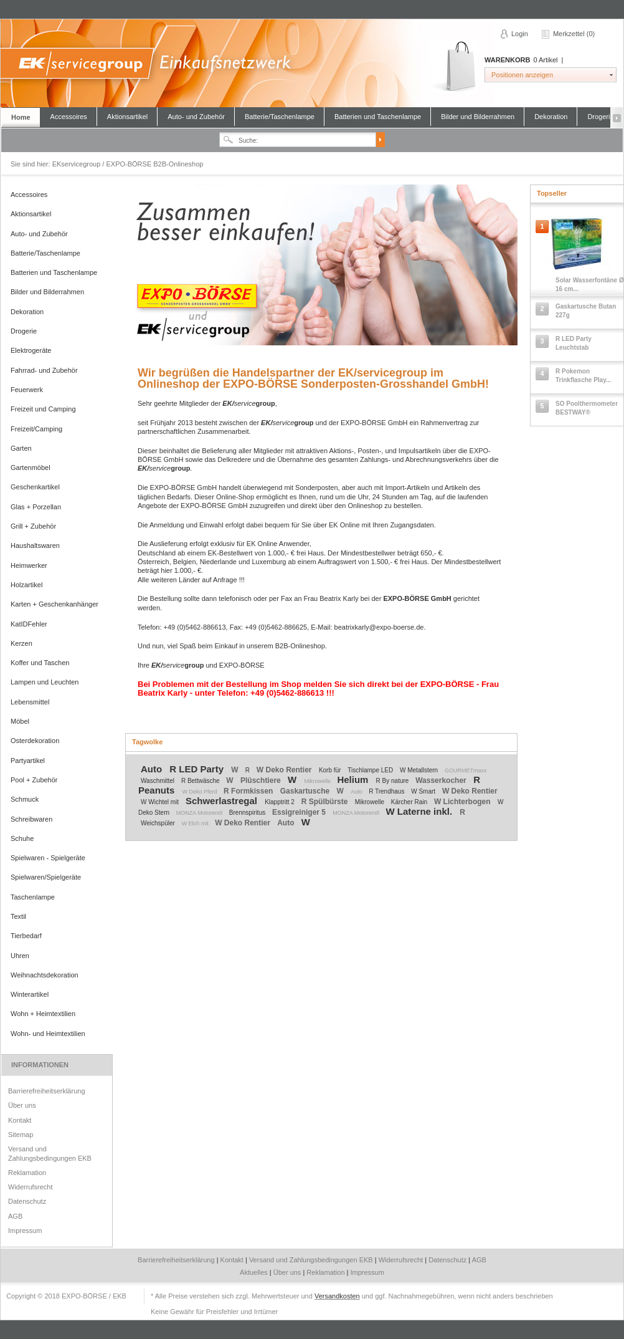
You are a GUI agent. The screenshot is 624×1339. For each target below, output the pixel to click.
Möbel (20, 721)
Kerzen (21, 643)
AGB (15, 1216)
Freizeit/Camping (36, 429)
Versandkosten (337, 1296)
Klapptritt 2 (280, 802)
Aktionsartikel (127, 116)
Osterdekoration (35, 740)
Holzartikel (26, 584)
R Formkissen (249, 791)
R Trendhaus (387, 791)
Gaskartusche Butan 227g (585, 311)
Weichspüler (159, 823)
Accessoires (68, 116)
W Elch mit (196, 823)
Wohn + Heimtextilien (43, 1013)
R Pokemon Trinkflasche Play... (583, 375)
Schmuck (25, 799)
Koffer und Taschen (40, 662)
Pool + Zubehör (34, 780)
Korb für (331, 770)
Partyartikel (28, 760)
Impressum (25, 1230)
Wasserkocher (441, 780)
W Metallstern (420, 770)
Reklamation (27, 1172)
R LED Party (197, 769)
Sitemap (20, 1134)
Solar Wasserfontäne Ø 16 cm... (589, 284)
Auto (152, 769)
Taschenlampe (33, 897)
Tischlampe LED (371, 770)
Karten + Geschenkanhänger (54, 604)
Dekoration (550, 116)
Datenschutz (27, 1201)
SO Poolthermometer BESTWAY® (586, 408)
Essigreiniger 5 (300, 812)
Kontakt (19, 1120)
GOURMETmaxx (466, 770)
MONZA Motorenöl (200, 813)
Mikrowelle (318, 781)
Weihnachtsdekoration (44, 975)
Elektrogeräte (31, 350)
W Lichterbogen (463, 801)
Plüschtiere (261, 780)
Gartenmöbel (30, 467)
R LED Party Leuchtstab (573, 343)
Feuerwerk (27, 389)
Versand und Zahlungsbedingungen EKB (50, 1153)
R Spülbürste (325, 801)
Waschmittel (158, 780)
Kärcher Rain (410, 802)
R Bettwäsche (201, 780)
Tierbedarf (26, 935)
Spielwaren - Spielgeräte (48, 857)
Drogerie (600, 116)
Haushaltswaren (35, 545)
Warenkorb (454, 67)
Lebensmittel (30, 702)
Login (519, 33)
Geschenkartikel (35, 487)
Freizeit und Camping (43, 409)
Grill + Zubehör (33, 526)
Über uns (22, 1105)
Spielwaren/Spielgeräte (46, 877)
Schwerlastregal (223, 800)
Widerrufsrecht (30, 1187)
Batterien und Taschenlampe (377, 116)
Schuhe (22, 838)
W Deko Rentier (285, 769)
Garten (21, 448)
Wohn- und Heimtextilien (48, 1033)
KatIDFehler (29, 624)
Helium (354, 779)
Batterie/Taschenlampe (279, 116)
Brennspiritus (248, 812)
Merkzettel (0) (574, 33)
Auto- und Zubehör (196, 116)
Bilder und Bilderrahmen (477, 116)
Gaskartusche (306, 791)
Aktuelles (255, 1272)
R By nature (393, 780)
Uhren (20, 955)
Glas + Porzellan (36, 507)
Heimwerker (29, 565)
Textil (18, 916)
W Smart (424, 791)
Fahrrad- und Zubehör (44, 370)
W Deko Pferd (200, 792)
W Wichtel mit (161, 802)
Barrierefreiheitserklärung (46, 1091)
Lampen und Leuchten (44, 682)
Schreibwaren (31, 819)
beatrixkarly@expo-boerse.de (379, 627)
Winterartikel (30, 994)
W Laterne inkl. (420, 811)
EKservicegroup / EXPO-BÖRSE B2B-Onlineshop (311, 63)
